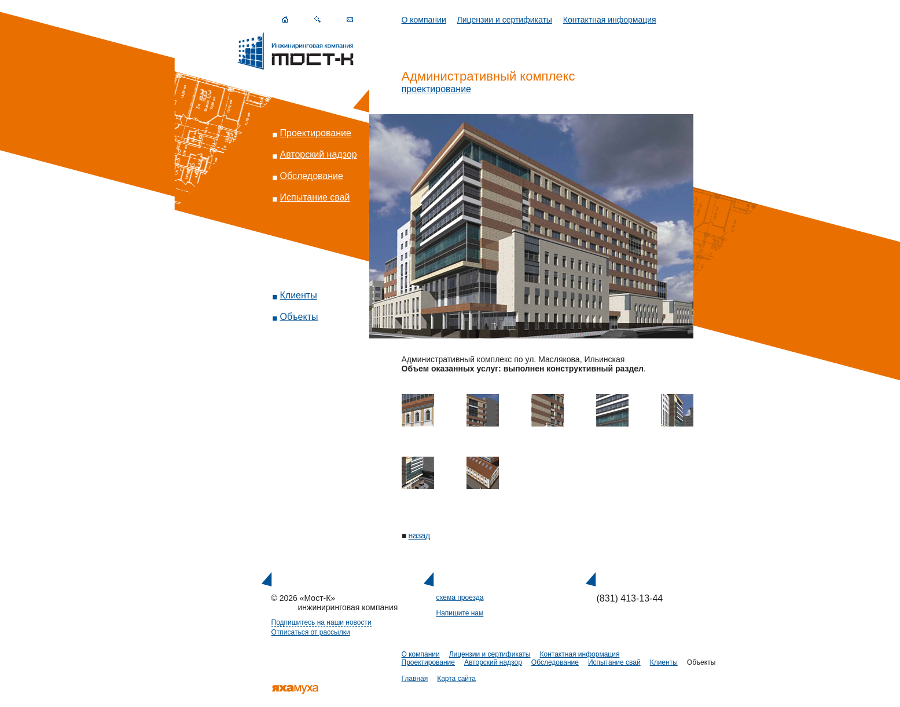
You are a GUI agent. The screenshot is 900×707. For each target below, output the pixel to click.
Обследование (311, 176)
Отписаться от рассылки (310, 632)
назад (420, 535)
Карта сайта (456, 679)
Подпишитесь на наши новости (321, 622)
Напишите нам (460, 613)
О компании (424, 19)
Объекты (299, 317)
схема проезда (460, 597)
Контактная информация (609, 19)
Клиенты (298, 295)
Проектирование (315, 133)
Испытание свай (315, 197)
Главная (415, 679)
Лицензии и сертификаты (504, 19)
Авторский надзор (318, 154)
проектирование (437, 89)
